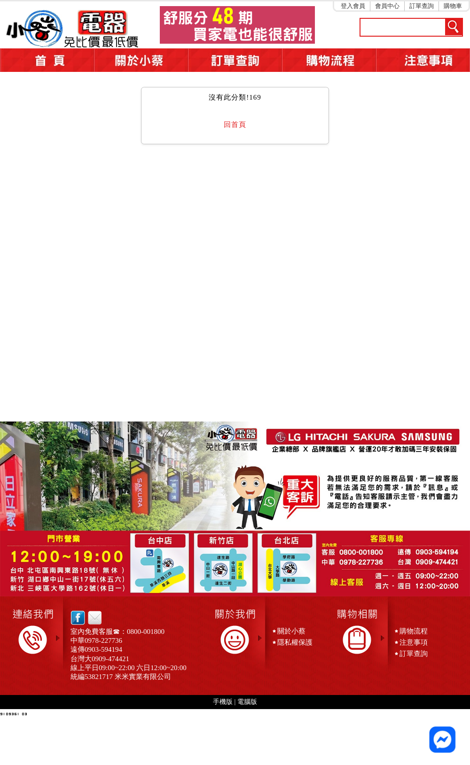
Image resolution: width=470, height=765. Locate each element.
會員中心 (387, 5)
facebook (77, 617)
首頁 (47, 60)
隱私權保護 (295, 642)
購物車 (453, 5)
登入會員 (353, 5)
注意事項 (423, 60)
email (92, 617)
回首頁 (235, 124)
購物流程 (414, 631)
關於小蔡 (141, 60)
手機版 (223, 701)
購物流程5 (329, 60)
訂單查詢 (421, 5)
